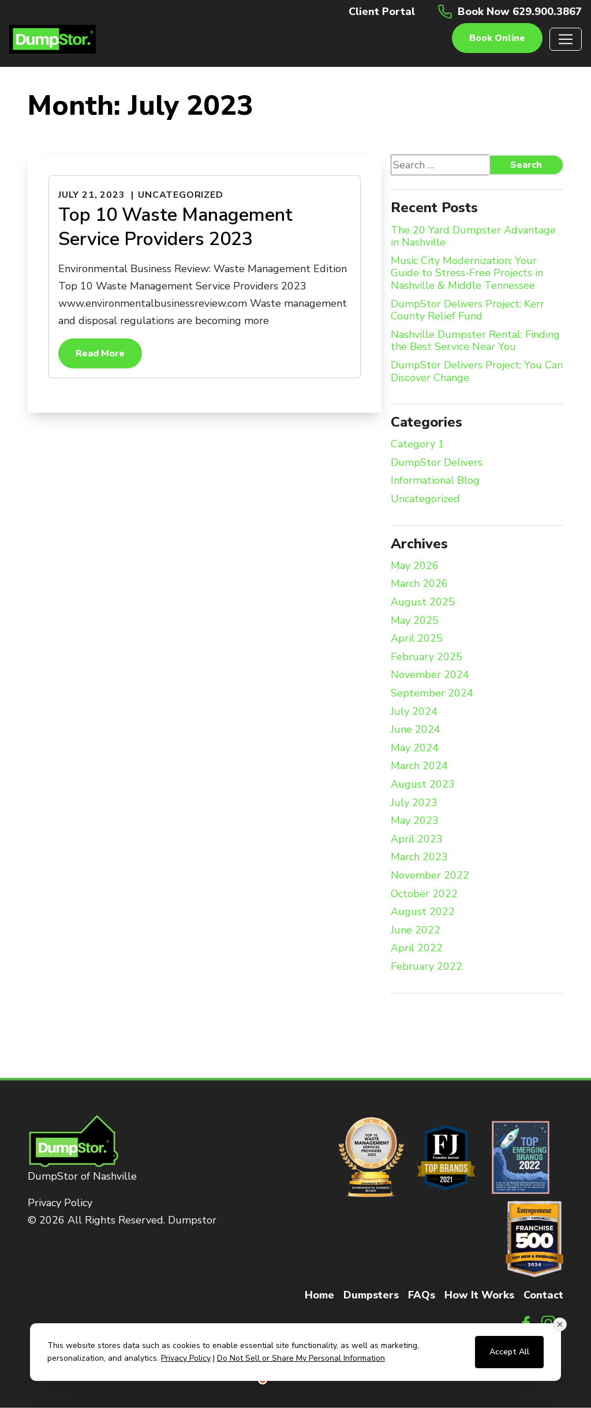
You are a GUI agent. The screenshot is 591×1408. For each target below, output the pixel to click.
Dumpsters (371, 1295)
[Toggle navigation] (565, 39)
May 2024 (415, 748)
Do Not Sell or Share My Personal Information (301, 1358)
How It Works (479, 1295)
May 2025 (415, 621)
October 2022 (424, 894)
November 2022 (430, 875)
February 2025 (426, 657)
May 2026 (415, 566)
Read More (100, 353)
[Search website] (450, 165)
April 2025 (417, 639)
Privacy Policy (60, 1203)
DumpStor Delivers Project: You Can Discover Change (477, 371)
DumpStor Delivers (436, 463)
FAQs (421, 1295)
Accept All (509, 1351)
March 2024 (419, 766)
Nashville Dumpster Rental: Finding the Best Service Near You (475, 341)
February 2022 (426, 967)
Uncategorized (180, 195)
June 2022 (415, 930)
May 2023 (415, 821)
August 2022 (423, 912)
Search (526, 165)
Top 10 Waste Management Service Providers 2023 (175, 226)
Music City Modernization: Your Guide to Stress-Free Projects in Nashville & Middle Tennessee (467, 273)
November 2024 (430, 675)
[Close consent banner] (560, 1324)
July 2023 (414, 803)
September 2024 (432, 693)
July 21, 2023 (91, 195)
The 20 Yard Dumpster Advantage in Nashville (473, 236)
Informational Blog (435, 481)
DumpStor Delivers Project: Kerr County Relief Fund (467, 310)
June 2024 (415, 730)
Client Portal (382, 11)
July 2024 (414, 712)
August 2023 (423, 784)
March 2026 (419, 584)
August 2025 (423, 602)
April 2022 (417, 948)
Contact (543, 1295)
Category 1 (417, 444)
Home (319, 1295)
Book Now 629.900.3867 (520, 11)
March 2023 (419, 857)
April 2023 (417, 839)
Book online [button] (497, 38)
